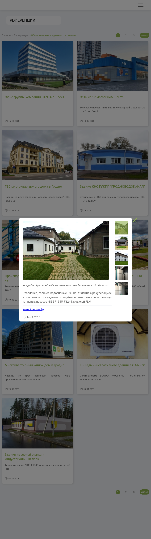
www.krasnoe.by (33, 309)
